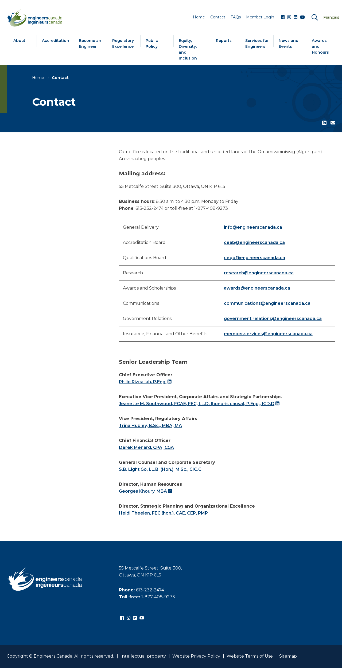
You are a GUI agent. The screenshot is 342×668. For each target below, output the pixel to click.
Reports (224, 40)
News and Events (288, 43)
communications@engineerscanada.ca (267, 303)
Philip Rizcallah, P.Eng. (142, 381)
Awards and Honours (320, 46)
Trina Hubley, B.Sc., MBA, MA (150, 425)
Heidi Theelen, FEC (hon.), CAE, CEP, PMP (163, 513)
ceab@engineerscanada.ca (254, 242)
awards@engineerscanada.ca (257, 288)
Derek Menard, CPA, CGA (146, 447)
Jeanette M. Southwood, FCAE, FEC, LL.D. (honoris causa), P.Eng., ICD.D (196, 403)
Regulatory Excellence (123, 43)
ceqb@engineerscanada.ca (254, 257)
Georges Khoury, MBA (143, 491)
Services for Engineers (257, 43)
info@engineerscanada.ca (253, 227)
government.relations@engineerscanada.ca (273, 318)
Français (331, 17)
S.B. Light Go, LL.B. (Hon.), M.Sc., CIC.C (160, 469)
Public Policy (152, 43)
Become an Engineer (90, 43)
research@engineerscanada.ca (259, 272)
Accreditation (55, 40)
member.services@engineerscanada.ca (268, 333)
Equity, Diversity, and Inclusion (188, 49)
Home (38, 77)
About (19, 40)
